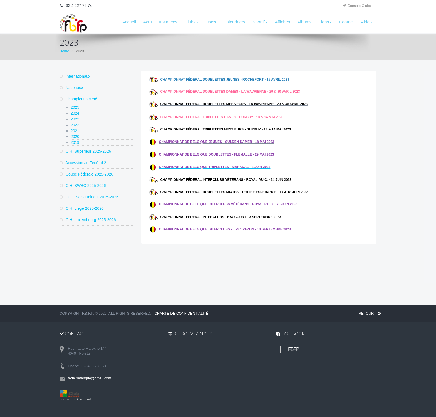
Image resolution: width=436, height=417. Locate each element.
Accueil (129, 21)
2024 (75, 113)
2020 (75, 136)
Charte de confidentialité (181, 313)
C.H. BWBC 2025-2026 (83, 185)
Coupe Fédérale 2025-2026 (86, 174)
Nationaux (71, 87)
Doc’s (210, 21)
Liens (325, 21)
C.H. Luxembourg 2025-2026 (88, 220)
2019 (75, 142)
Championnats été (78, 99)
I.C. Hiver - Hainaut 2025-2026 (89, 197)
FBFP (293, 349)
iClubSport (83, 399)
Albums (304, 21)
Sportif (259, 21)
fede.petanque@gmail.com (89, 378)
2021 (75, 131)
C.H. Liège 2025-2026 (82, 208)
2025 (75, 107)
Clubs (191, 21)
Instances (168, 21)
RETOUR (370, 313)
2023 (75, 119)
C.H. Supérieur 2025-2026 (85, 151)
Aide (366, 21)
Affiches (282, 21)
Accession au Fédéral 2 (83, 163)
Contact (346, 21)
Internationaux (75, 76)
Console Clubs (357, 6)
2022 (75, 125)
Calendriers (234, 21)
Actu (147, 21)
